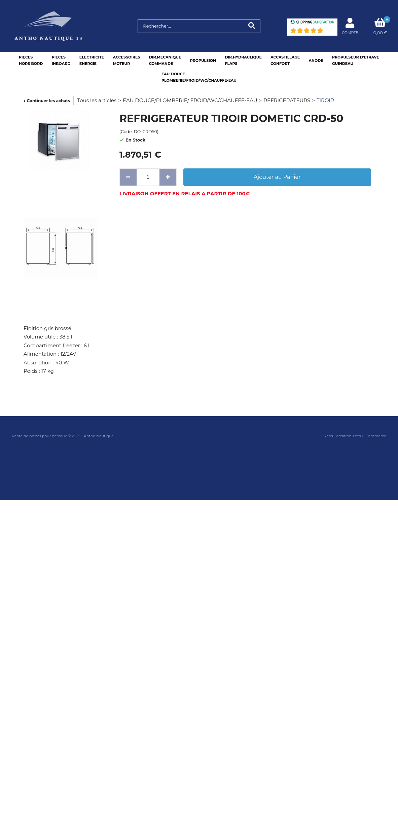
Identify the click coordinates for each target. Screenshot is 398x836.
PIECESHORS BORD (31, 60)
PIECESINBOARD (61, 60)
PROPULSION (203, 60)
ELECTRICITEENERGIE (91, 60)
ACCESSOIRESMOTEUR (126, 60)
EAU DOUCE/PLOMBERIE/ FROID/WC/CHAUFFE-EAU (190, 100)
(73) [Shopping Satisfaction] (329, 32)
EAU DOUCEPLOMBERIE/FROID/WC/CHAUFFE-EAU (199, 77)
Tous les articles (96, 100)
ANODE (316, 60)
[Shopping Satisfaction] (312, 22)
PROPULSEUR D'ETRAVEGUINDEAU (355, 60)
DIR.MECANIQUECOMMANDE (165, 60)
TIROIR (325, 100)
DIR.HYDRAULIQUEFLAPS (243, 60)
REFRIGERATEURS (286, 100)
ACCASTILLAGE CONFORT (285, 60)
